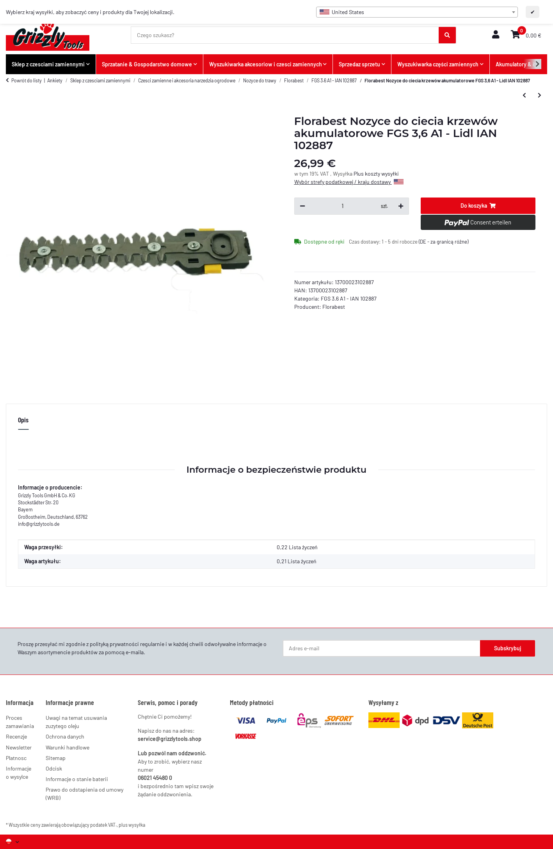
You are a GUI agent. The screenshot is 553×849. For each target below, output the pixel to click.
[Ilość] (343, 206)
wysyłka (136, 825)
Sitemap (56, 758)
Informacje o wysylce (18, 772)
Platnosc (16, 758)
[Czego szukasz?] (285, 35)
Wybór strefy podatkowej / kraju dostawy (349, 181)
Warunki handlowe (67, 747)
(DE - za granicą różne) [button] (443, 242)
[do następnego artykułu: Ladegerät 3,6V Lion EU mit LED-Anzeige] (539, 95)
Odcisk (54, 768)
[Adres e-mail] (382, 648)
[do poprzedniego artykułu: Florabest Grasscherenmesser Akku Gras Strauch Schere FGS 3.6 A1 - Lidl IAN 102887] (524, 95)
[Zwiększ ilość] (401, 206)
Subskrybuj (507, 648)
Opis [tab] (23, 419)
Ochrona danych (65, 736)
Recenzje (16, 736)
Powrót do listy (26, 80)
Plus (359, 173)
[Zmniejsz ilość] (302, 206)
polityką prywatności (114, 644)
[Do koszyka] (478, 206)
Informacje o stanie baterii (77, 779)
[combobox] (417, 12)
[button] (495, 35)
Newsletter (19, 747)
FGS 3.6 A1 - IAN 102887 (349, 298)
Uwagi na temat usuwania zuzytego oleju (76, 721)
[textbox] (417, 12)
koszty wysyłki (382, 173)
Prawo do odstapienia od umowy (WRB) (84, 793)
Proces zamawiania (20, 721)
